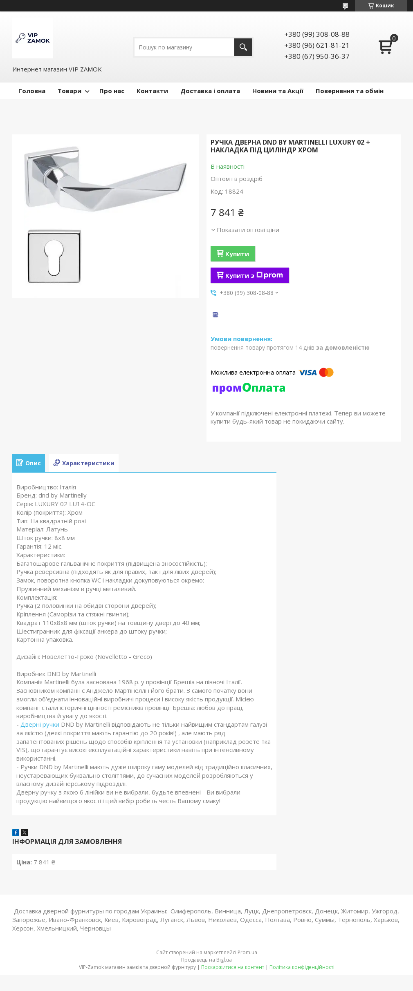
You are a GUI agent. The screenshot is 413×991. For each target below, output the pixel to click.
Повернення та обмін (350, 91)
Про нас (111, 91)
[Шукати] (243, 47)
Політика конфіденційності (301, 967)
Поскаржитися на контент (232, 967)
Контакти (152, 91)
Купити (237, 254)
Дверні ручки (39, 724)
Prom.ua (247, 952)
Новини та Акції (277, 91)
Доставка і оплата (210, 91)
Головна (31, 91)
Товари (69, 91)
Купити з (254, 275)
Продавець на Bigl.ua (206, 959)
